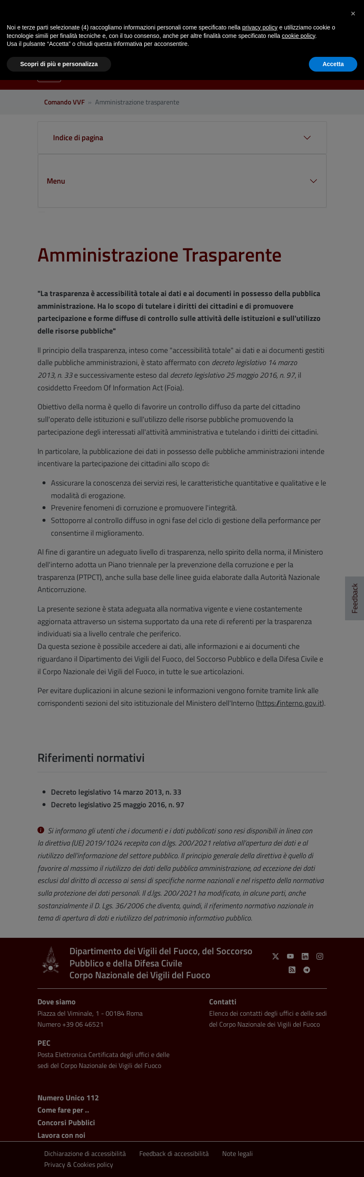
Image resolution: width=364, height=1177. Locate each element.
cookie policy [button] (298, 35)
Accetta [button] (333, 64)
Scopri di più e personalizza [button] (59, 64)
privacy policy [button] (260, 27)
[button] (353, 13)
